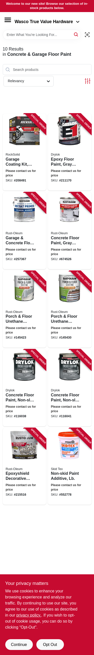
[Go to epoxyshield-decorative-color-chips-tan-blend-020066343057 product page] (24, 466)
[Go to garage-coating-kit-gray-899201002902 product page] (24, 152)
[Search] (76, 34)
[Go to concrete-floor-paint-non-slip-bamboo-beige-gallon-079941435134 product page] (69, 387)
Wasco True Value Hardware (47, 21)
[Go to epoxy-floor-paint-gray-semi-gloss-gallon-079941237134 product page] (69, 152)
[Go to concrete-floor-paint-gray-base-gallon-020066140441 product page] (69, 230)
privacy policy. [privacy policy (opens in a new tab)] (28, 615)
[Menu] (8, 20)
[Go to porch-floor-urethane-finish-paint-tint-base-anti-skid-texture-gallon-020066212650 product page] (69, 309)
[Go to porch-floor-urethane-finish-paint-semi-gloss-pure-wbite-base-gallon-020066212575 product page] (24, 309)
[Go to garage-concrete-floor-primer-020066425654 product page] (24, 230)
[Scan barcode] (87, 34)
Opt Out (50, 644)
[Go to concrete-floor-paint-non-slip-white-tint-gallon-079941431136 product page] (24, 387)
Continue (19, 644)
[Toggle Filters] (87, 81)
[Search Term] (42, 35)
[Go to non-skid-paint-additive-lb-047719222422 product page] (69, 466)
